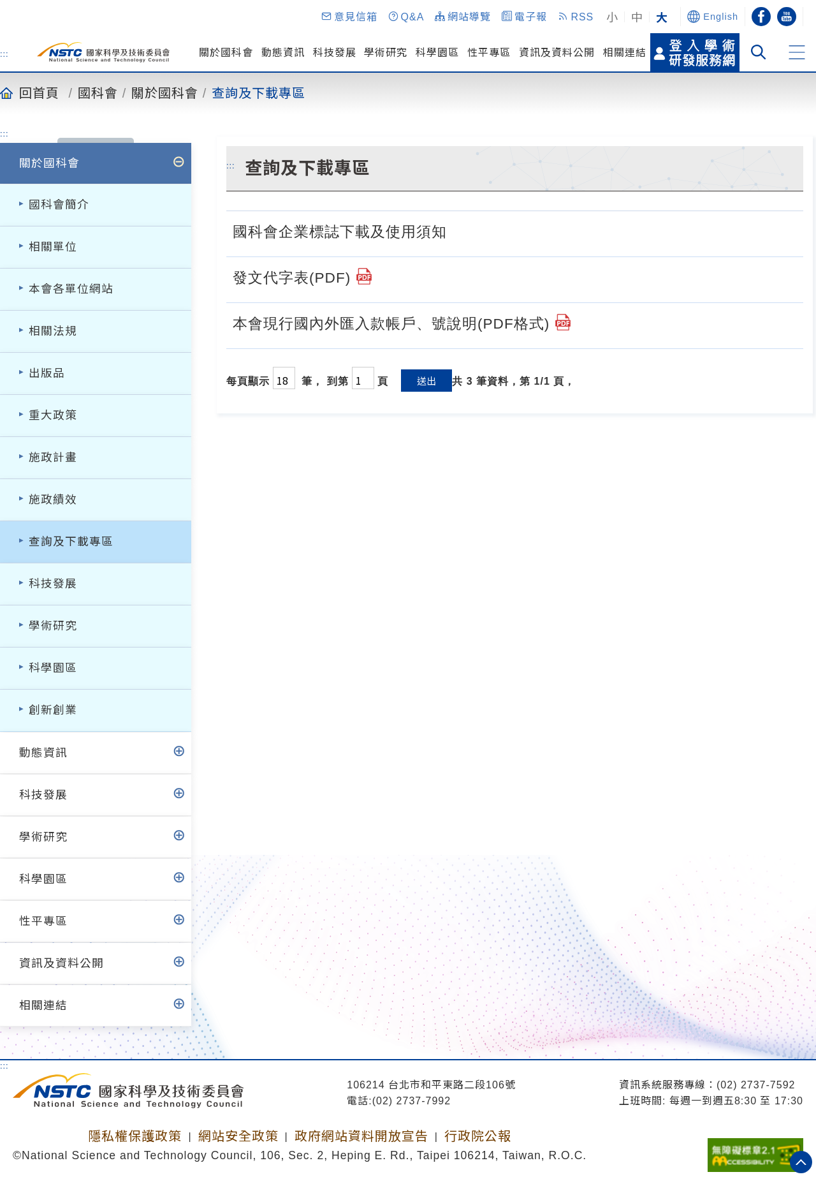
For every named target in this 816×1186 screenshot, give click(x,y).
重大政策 (53, 415)
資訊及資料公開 (557, 52)
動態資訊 (283, 52)
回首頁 (39, 92)
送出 (426, 380)
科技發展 (334, 52)
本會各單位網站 (71, 289)
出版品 (47, 373)
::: (4, 53)
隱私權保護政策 (135, 1136)
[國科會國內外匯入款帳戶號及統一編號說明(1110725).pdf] (563, 322)
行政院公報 (477, 1136)
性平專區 (489, 52)
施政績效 (53, 499)
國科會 (98, 92)
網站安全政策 (238, 1136)
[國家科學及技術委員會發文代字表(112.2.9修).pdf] (364, 276)
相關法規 (53, 331)
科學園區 (437, 52)
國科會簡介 (59, 204)
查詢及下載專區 (258, 92)
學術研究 (385, 52)
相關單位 (53, 247)
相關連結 (624, 52)
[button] (348, 16)
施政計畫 (53, 457)
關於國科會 (226, 52)
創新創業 (53, 710)
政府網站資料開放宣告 (361, 1136)
